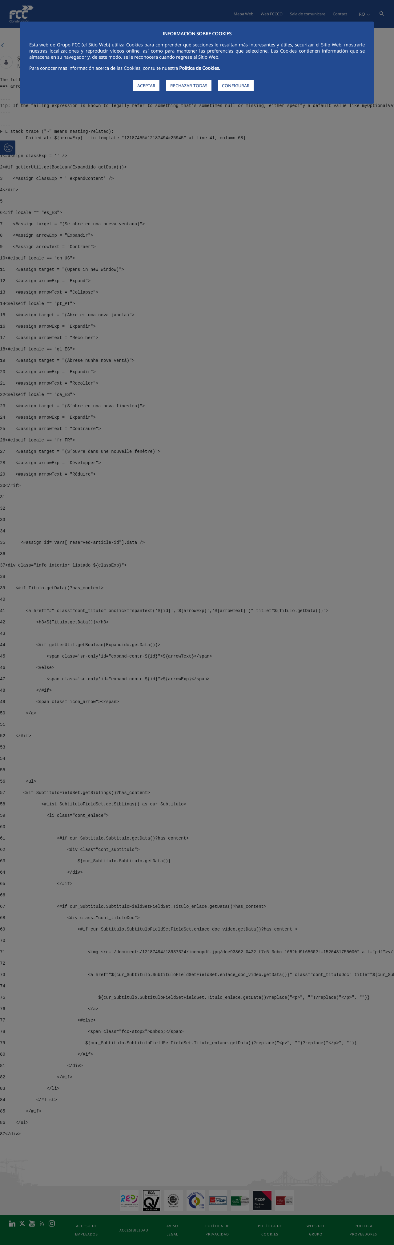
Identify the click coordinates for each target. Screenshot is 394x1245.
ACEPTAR (146, 86)
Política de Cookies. (199, 68)
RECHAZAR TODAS (188, 86)
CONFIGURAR (236, 86)
